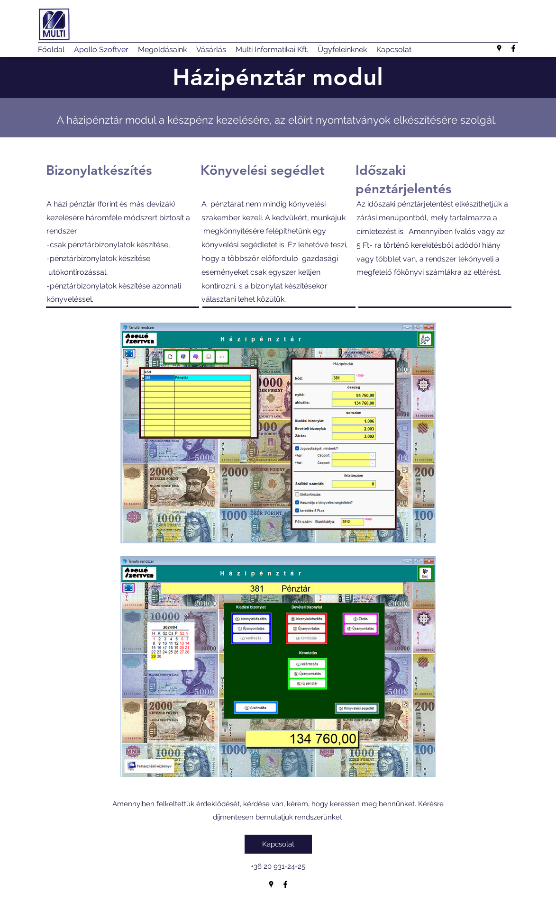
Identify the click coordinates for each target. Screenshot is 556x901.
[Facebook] (513, 48)
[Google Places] (499, 48)
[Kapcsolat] (278, 844)
